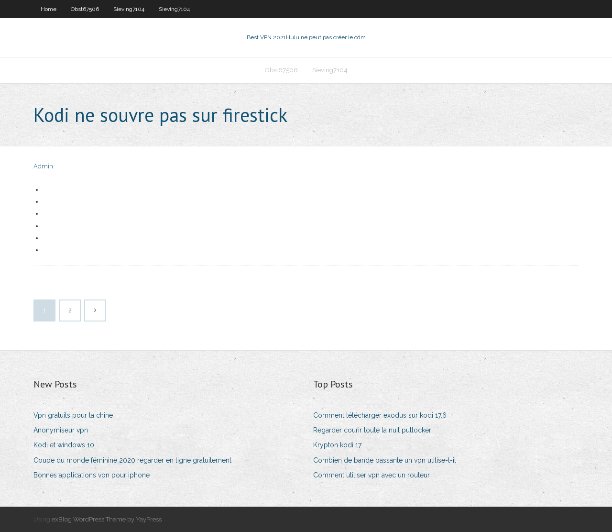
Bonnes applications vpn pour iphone (91, 475)
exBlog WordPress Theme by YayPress (107, 519)
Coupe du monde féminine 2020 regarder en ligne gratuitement (132, 460)
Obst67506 (85, 9)
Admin (43, 166)
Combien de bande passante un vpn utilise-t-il (384, 460)
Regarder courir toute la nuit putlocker (372, 430)
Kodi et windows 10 (63, 445)
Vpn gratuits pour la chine (73, 415)
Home (48, 9)
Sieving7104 (128, 9)
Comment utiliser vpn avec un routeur (371, 475)
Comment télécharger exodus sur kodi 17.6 (380, 415)
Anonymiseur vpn (60, 430)
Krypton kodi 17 (337, 445)
